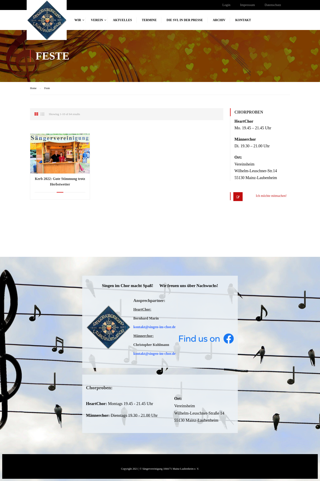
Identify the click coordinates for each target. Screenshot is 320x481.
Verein (97, 20)
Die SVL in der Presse (185, 20)
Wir (77, 20)
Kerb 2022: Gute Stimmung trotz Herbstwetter (60, 181)
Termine (149, 20)
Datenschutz (273, 5)
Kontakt (243, 20)
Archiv (219, 20)
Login (226, 5)
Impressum (247, 5)
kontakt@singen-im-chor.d (153, 327)
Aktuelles (122, 20)
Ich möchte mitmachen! (267, 196)
